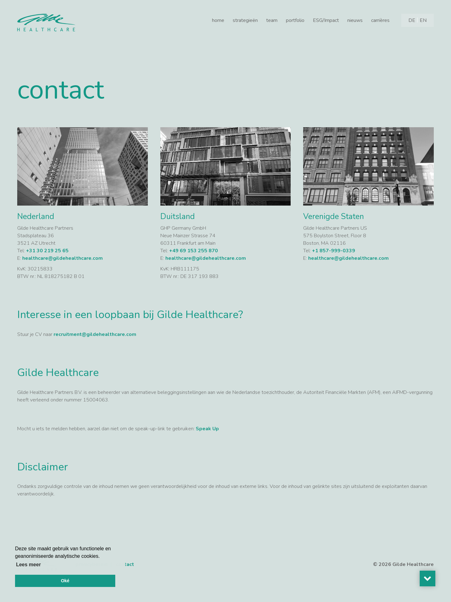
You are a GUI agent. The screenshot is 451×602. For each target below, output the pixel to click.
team (271, 20)
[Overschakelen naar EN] (423, 20)
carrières (380, 20)
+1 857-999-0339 (333, 250)
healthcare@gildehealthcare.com (62, 258)
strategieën (245, 20)
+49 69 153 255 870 (193, 250)
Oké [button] (65, 580)
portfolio (295, 20)
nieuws (355, 20)
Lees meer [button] (28, 564)
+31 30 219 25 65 (47, 250)
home (218, 20)
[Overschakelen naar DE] (411, 20)
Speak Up (207, 428)
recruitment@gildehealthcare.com (95, 334)
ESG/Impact (326, 20)
